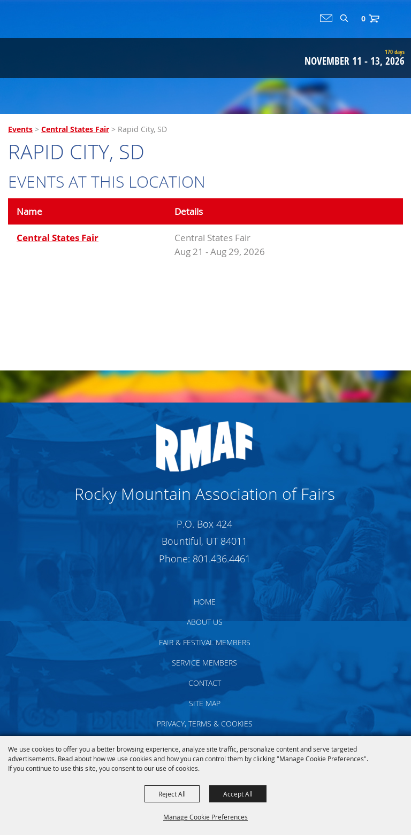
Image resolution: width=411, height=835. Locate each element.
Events (20, 129)
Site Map (204, 703)
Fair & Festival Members (204, 642)
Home (205, 602)
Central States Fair (75, 129)
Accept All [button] (238, 794)
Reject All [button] (172, 794)
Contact (204, 683)
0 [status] (363, 18)
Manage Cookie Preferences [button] (205, 817)
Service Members (204, 663)
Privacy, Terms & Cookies (205, 723)
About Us (205, 622)
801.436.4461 (221, 558)
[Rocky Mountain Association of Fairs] (49, 45)
